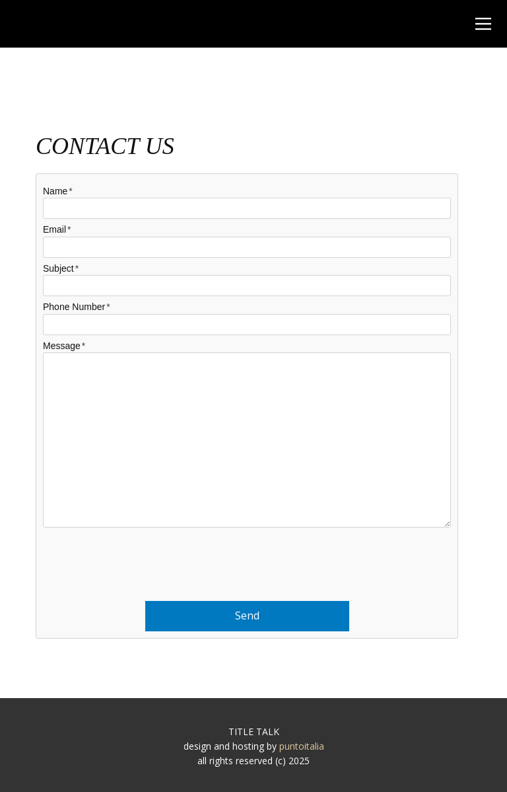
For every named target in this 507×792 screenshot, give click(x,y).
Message (62, 345)
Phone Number (74, 306)
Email (54, 229)
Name (55, 191)
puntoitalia (301, 746)
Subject (58, 268)
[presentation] (247, 560)
